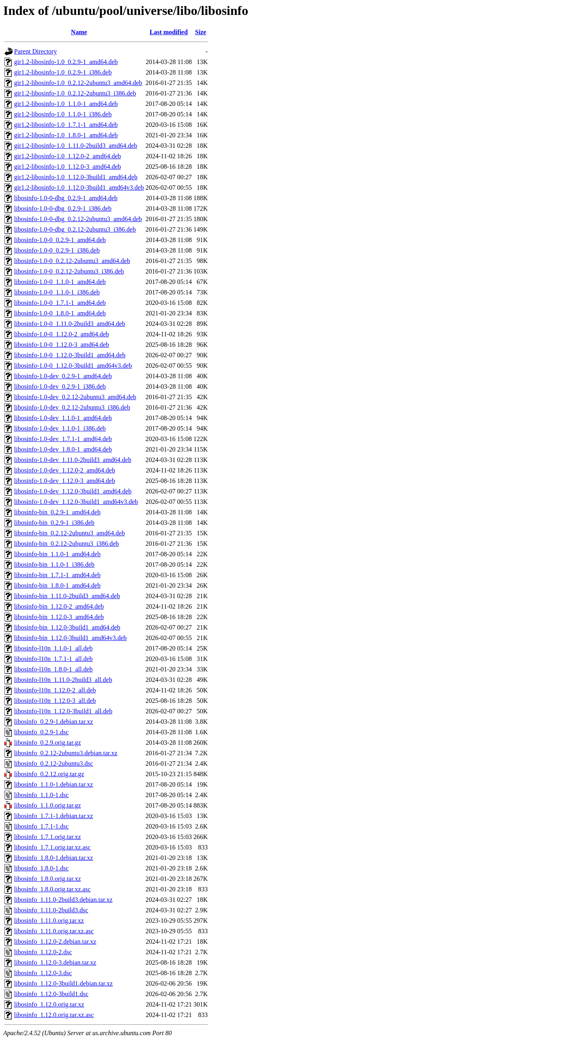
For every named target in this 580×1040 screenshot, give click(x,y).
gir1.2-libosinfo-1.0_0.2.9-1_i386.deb (63, 72)
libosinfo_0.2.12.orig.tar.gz (49, 774)
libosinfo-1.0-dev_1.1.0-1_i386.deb (60, 428)
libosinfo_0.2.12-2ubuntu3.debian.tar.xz (65, 753)
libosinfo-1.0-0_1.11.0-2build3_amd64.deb (69, 323)
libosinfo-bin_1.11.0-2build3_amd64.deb (67, 596)
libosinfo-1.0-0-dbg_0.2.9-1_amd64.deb (66, 198)
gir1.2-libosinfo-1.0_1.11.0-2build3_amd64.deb (75, 145)
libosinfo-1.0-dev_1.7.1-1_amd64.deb (63, 438)
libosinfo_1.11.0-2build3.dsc (51, 910)
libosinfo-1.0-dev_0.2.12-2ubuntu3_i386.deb (72, 407)
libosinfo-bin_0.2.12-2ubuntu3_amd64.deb (69, 533)
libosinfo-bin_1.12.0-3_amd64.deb (59, 616)
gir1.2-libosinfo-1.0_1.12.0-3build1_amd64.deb (75, 177)
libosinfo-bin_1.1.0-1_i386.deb (54, 564)
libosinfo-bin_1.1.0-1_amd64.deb (57, 554)
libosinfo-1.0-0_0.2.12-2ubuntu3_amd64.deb (72, 260)
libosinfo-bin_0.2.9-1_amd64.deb (57, 512)
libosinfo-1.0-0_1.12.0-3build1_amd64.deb (69, 355)
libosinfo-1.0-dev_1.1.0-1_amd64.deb (63, 417)
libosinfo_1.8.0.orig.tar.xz (47, 878)
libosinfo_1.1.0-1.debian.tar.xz (53, 784)
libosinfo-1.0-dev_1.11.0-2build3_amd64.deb (72, 459)
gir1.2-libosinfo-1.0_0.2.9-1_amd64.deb (66, 61)
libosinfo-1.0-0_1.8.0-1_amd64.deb (60, 313)
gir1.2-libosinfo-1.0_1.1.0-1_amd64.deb (66, 103)
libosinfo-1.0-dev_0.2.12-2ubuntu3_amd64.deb (75, 397)
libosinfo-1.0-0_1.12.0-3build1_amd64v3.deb (73, 365)
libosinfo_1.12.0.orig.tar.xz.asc (54, 1014)
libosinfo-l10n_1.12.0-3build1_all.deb (63, 711)
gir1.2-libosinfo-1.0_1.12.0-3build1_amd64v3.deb (79, 187)
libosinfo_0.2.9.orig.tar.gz (47, 742)
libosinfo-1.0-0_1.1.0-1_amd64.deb (60, 281)
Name (79, 32)
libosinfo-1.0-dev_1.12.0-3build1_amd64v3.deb (76, 501)
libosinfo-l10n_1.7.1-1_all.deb (53, 658)
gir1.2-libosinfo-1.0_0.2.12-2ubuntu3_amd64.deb (78, 82)
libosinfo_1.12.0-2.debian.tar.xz (55, 941)
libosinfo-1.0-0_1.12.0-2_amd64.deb (61, 334)
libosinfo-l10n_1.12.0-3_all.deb (55, 700)
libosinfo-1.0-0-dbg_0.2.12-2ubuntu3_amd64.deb (78, 218)
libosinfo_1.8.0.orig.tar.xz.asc (52, 889)
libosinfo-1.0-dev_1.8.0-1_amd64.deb (63, 449)
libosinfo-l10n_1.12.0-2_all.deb (55, 690)
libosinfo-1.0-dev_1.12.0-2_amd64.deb (64, 470)
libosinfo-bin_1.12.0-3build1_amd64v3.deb (70, 637)
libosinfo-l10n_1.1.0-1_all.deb (53, 648)
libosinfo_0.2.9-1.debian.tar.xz (53, 721)
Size (200, 32)
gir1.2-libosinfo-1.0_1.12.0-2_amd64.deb (67, 156)
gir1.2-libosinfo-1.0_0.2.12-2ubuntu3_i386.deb (75, 93)
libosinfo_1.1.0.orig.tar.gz (47, 805)
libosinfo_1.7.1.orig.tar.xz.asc (52, 847)
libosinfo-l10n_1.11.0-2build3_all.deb (63, 679)
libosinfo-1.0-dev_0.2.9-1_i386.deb (60, 386)
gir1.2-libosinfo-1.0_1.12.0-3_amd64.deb (67, 166)
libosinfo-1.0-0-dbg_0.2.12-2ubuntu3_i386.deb (75, 229)
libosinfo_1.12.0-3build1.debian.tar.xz (63, 983)
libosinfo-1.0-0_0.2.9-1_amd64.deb (60, 239)
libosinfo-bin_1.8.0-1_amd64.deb (57, 585)
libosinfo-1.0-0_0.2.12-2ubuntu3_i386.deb (69, 271)
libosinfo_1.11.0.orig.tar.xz (49, 920)
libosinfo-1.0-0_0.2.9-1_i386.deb (56, 250)
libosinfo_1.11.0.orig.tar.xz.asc (54, 931)
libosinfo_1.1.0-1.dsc (41, 794)
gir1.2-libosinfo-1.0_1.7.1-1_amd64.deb (66, 124)
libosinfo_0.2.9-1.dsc (41, 732)
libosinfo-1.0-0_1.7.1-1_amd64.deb (60, 302)
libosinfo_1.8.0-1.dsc (41, 868)
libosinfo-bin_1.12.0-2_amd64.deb (59, 606)
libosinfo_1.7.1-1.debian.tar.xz (53, 815)
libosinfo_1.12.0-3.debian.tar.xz (55, 962)
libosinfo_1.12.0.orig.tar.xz (49, 1004)
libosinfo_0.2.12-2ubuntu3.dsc (53, 763)
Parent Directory (35, 51)
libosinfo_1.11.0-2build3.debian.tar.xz (63, 899)
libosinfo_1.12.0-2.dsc (43, 952)
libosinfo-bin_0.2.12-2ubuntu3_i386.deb (66, 543)
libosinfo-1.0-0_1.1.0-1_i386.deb (56, 292)
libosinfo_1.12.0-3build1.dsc (51, 993)
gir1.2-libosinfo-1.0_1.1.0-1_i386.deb (63, 114)
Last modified (168, 32)
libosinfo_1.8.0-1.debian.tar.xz (53, 857)
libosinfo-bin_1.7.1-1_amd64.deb (57, 575)
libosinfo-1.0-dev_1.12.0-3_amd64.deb (64, 480)
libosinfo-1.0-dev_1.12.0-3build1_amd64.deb (73, 491)
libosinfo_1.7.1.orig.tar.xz (47, 836)
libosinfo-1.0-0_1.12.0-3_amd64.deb (61, 344)
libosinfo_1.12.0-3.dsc (43, 973)
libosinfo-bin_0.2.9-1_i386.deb (54, 522)
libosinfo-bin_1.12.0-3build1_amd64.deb (67, 627)
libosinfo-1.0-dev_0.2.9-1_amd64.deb (63, 376)
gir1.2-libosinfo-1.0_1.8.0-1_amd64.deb (66, 135)
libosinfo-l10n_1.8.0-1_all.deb (53, 669)
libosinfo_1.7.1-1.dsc (41, 826)
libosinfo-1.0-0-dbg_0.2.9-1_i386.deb (63, 208)
